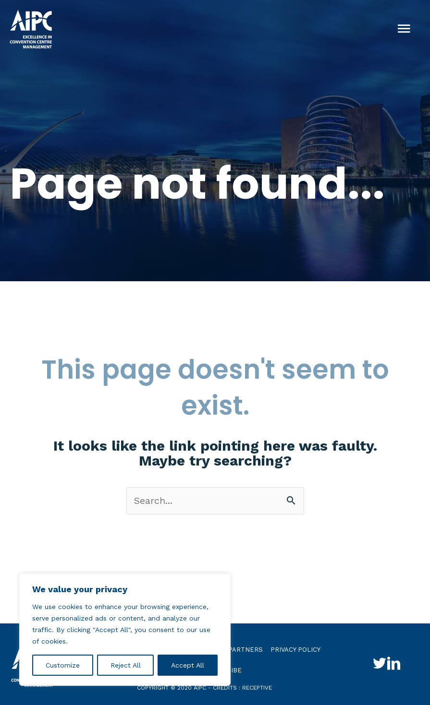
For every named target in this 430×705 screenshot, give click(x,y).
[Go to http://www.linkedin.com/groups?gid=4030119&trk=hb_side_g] (394, 665)
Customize (63, 665)
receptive (257, 687)
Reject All (126, 665)
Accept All (187, 665)
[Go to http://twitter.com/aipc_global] (379, 665)
